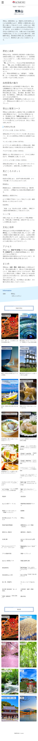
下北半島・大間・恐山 (8, 698)
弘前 (3, 644)
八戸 (22, 671)
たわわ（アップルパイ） (28, 475)
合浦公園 (4, 539)
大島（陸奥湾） (6, 596)
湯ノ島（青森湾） (7, 582)
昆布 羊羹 (23, 482)
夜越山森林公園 (25, 560)
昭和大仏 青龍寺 (7, 532)
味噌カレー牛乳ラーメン (9, 414)
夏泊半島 (23, 596)
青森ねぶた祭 (6, 315)
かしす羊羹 (5, 489)
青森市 (4, 496)
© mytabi (22, 733)
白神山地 (23, 644)
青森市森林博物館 (7, 525)
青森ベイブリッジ (26, 553)
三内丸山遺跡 (24, 348)
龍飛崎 (22, 510)
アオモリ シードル (7, 446)
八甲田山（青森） (26, 617)
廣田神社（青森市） (26, 532)
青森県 (14, 6)
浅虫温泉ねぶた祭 (7, 575)
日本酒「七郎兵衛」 (26, 453)
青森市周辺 (21, 6)
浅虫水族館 (24, 315)
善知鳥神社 (5, 567)
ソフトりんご (24, 468)
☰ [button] (2, 2)
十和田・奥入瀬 (6, 671)
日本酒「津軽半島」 (26, 461)
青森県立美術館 (6, 348)
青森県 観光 (16, 733)
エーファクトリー (7, 546)
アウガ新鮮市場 (6, 553)
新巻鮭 (22, 446)
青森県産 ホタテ (25, 414)
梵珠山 (22, 518)
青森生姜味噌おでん (26, 381)
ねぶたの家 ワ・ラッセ (9, 503)
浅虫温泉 (23, 496)
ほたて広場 (24, 575)
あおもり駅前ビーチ (8, 560)
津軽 (22, 698)
